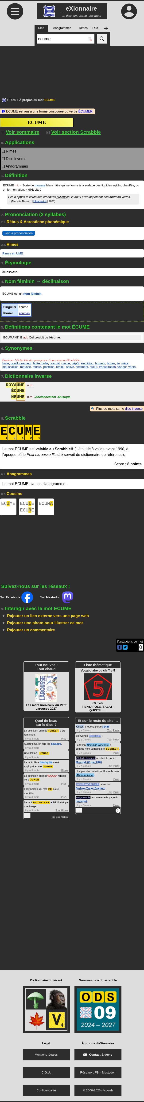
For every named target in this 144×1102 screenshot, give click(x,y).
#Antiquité (46, 763)
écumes (24, 313)
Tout (58, 810)
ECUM (46, 504)
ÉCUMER (85, 111)
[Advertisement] (72, 69)
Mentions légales (46, 1056)
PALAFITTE (41, 803)
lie (118, 363)
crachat (55, 363)
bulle (45, 363)
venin (132, 367)
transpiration (107, 367)
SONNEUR (112, 750)
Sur (16, 599)
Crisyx (80, 728)
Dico (13, 100)
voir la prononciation (19, 233)
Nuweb (108, 1091)
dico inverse (134, 408)
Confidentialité (46, 1091)
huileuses (63, 197)
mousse (40, 185)
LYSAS (44, 754)
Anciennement (45, 397)
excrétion (87, 363)
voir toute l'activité (60, 817)
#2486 (105, 728)
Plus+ (64, 740)
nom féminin (32, 293)
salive (70, 367)
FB (97, 1073)
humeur (100, 363)
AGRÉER (53, 732)
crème (66, 363)
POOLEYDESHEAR (87, 785)
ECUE (27, 504)
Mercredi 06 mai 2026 (89, 763)
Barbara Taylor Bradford (90, 789)
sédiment (82, 367)
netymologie (83, 799)
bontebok (82, 802)
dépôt (75, 363)
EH (50, 790)
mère (124, 363)
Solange (56, 745)
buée (36, 363)
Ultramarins (40, 201)
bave (5, 363)
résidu (60, 367)
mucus (37, 367)
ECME (8, 504)
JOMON (48, 767)
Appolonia (95, 737)
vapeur (122, 367)
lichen (111, 363)
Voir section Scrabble (74, 132)
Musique (63, 397)
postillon (48, 367)
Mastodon (109, 1073)
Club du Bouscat (85, 759)
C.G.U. (46, 1073)
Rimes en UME (12, 253)
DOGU (52, 777)
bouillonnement (21, 363)
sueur (93, 367)
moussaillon (10, 367)
